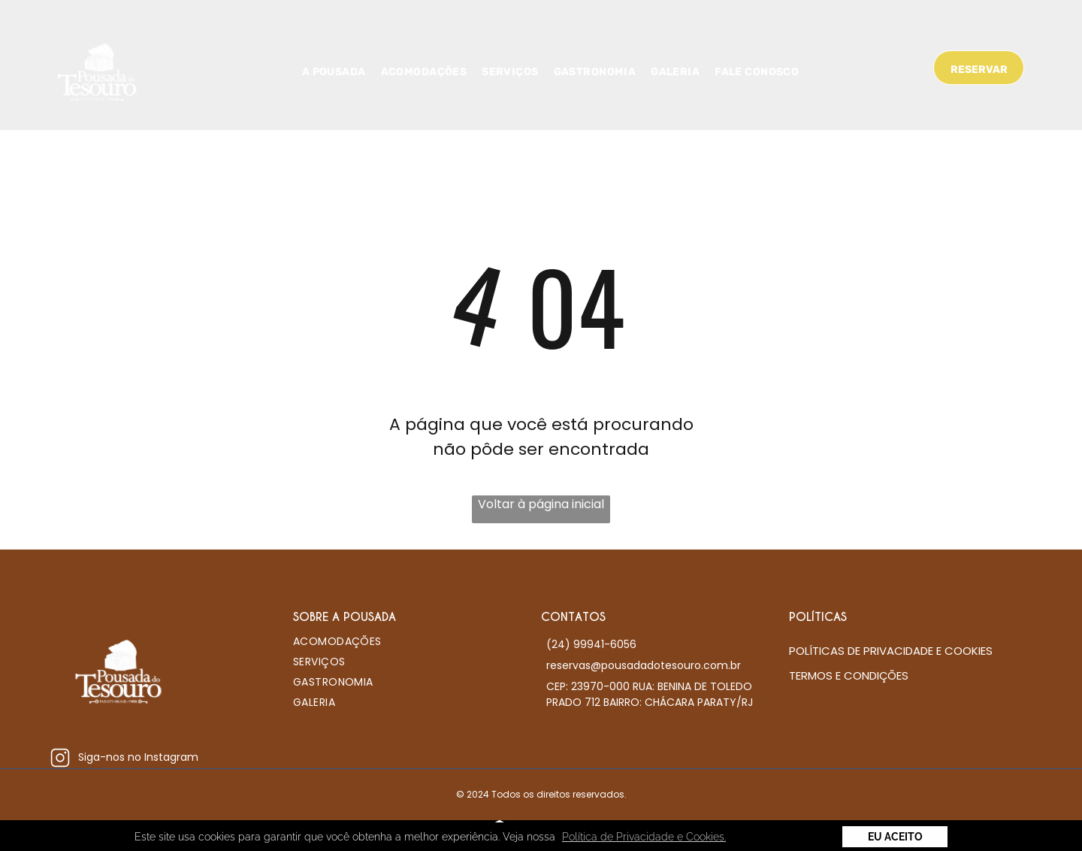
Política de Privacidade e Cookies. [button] (644, 837)
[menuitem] (334, 72)
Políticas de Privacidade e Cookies (891, 651)
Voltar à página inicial (541, 504)
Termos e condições (848, 675)
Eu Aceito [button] (895, 837)
